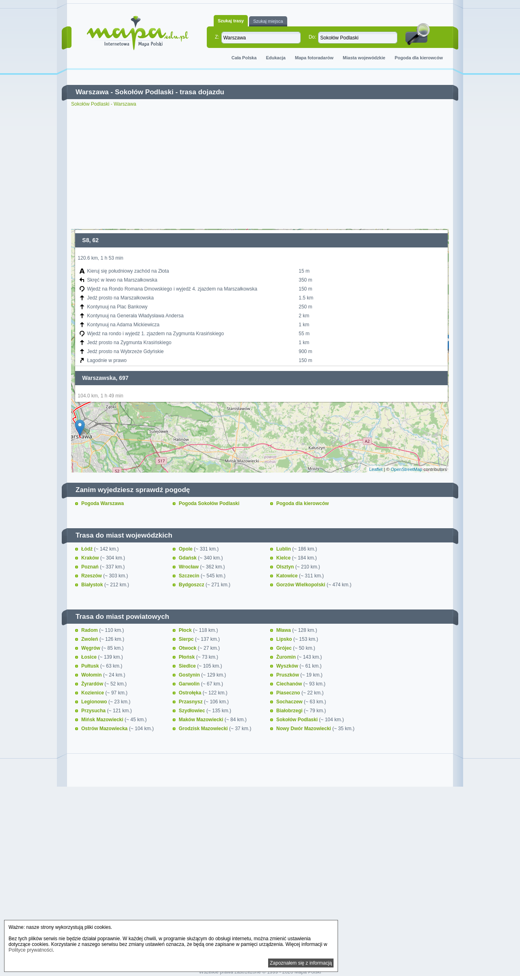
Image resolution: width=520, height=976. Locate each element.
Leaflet (376, 469)
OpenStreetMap (406, 469)
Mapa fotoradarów (314, 57)
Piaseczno (288, 693)
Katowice (287, 576)
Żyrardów (92, 684)
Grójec (284, 648)
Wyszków (287, 666)
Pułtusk (90, 666)
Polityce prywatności (31, 950)
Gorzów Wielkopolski (301, 585)
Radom (90, 630)
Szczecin (190, 576)
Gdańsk (188, 558)
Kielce (284, 558)
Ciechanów (289, 684)
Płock (186, 630)
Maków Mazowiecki (202, 719)
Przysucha (94, 711)
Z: (217, 37)
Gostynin (190, 675)
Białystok (92, 585)
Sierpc (187, 639)
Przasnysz (191, 702)
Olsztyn (285, 567)
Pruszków (288, 675)
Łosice (89, 657)
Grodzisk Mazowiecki (204, 728)
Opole (186, 549)
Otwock (188, 648)
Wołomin (92, 675)
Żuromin (286, 657)
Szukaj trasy (231, 20)
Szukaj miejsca (268, 21)
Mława (284, 630)
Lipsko (284, 639)
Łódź (87, 549)
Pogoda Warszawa (102, 503)
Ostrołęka (191, 693)
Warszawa (92, 92)
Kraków (90, 558)
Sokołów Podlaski (144, 92)
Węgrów (91, 648)
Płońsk (187, 657)
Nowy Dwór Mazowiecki (304, 728)
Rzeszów (92, 576)
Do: (312, 37)
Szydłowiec (192, 711)
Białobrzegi (290, 711)
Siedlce (188, 666)
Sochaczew (290, 702)
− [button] (82, 252)
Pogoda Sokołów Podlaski (209, 503)
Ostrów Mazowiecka (105, 728)
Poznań (90, 567)
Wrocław (189, 567)
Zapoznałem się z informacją (301, 963)
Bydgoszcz (192, 585)
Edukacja (276, 57)
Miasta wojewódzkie (364, 57)
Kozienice (93, 693)
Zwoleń (90, 639)
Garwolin (190, 684)
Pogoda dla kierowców (418, 57)
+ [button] (82, 240)
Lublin (284, 549)
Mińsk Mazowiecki (103, 719)
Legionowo (94, 702)
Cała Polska (244, 57)
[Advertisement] (260, 168)
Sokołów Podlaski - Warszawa (103, 104)
